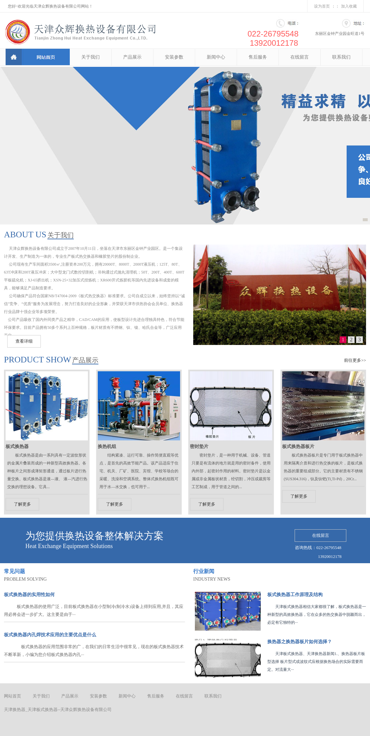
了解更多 (22, 504)
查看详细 (24, 341)
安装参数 (174, 57)
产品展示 (132, 57)
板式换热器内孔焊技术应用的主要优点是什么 (50, 634)
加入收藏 (349, 6)
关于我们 (90, 57)
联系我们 (341, 57)
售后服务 (258, 57)
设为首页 (322, 6)
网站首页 (12, 696)
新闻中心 (216, 57)
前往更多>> (355, 360)
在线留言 (299, 57)
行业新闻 (203, 571)
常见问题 (14, 571)
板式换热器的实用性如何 (29, 594)
